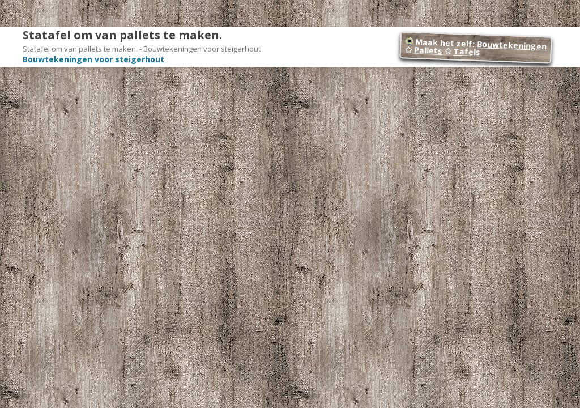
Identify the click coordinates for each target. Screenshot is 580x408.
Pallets (427, 50)
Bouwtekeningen (512, 45)
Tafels (466, 52)
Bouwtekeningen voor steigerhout (93, 59)
